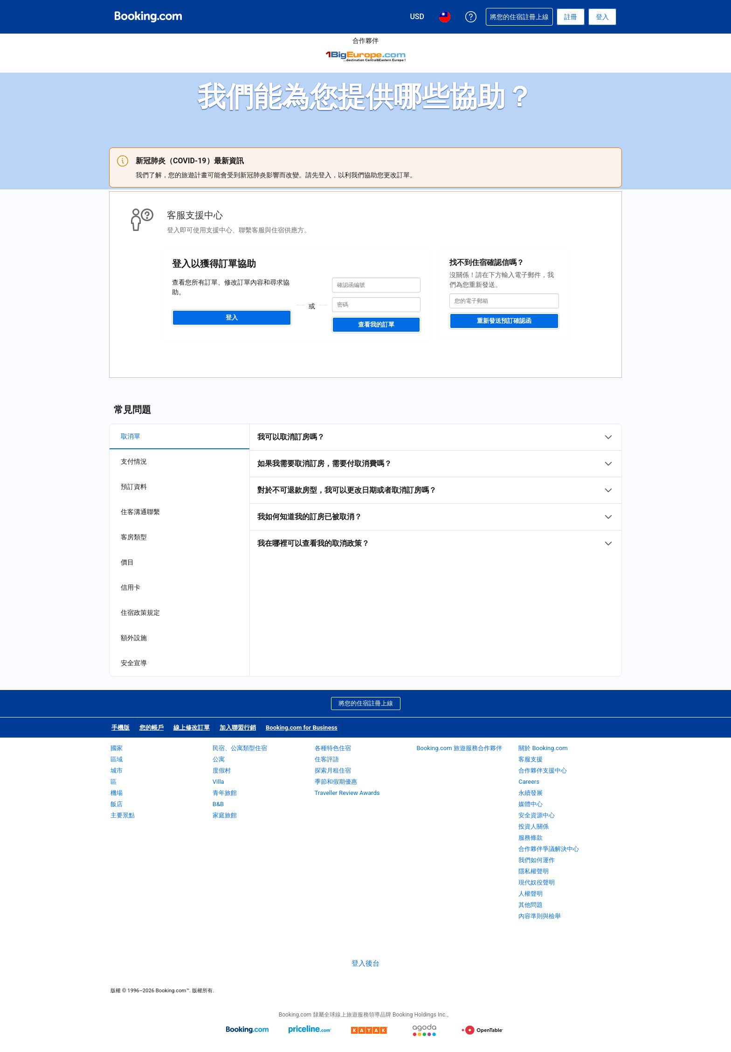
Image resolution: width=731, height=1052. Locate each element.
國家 (116, 748)
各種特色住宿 (333, 748)
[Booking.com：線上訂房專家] (148, 16)
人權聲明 (530, 893)
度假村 (222, 770)
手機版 (120, 727)
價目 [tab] (127, 562)
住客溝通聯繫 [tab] (140, 512)
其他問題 (530, 904)
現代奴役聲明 (536, 882)
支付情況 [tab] (134, 461)
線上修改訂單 (191, 727)
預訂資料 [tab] (134, 486)
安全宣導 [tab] (134, 663)
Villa (218, 781)
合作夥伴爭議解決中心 (548, 848)
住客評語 (327, 759)
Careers (528, 781)
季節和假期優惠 (336, 781)
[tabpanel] (435, 490)
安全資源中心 (536, 815)
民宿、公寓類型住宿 (240, 748)
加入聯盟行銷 (238, 727)
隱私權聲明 (533, 871)
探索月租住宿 (333, 770)
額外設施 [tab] (134, 637)
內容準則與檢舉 (539, 916)
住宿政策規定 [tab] (140, 612)
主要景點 (122, 815)
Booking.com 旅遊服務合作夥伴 (459, 748)
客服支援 (530, 759)
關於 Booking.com (542, 748)
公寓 (219, 759)
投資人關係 (533, 826)
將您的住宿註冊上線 (365, 703)
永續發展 (530, 792)
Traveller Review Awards (347, 792)
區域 (116, 759)
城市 (116, 770)
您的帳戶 (151, 727)
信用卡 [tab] (130, 587)
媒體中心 (530, 804)
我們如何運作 (536, 860)
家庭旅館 (225, 815)
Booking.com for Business (302, 727)
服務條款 (530, 837)
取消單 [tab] (130, 436)
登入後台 (365, 963)
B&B (218, 804)
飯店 (116, 804)
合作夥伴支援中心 (542, 770)
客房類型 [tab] (134, 537)
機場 (116, 792)
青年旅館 (225, 792)
